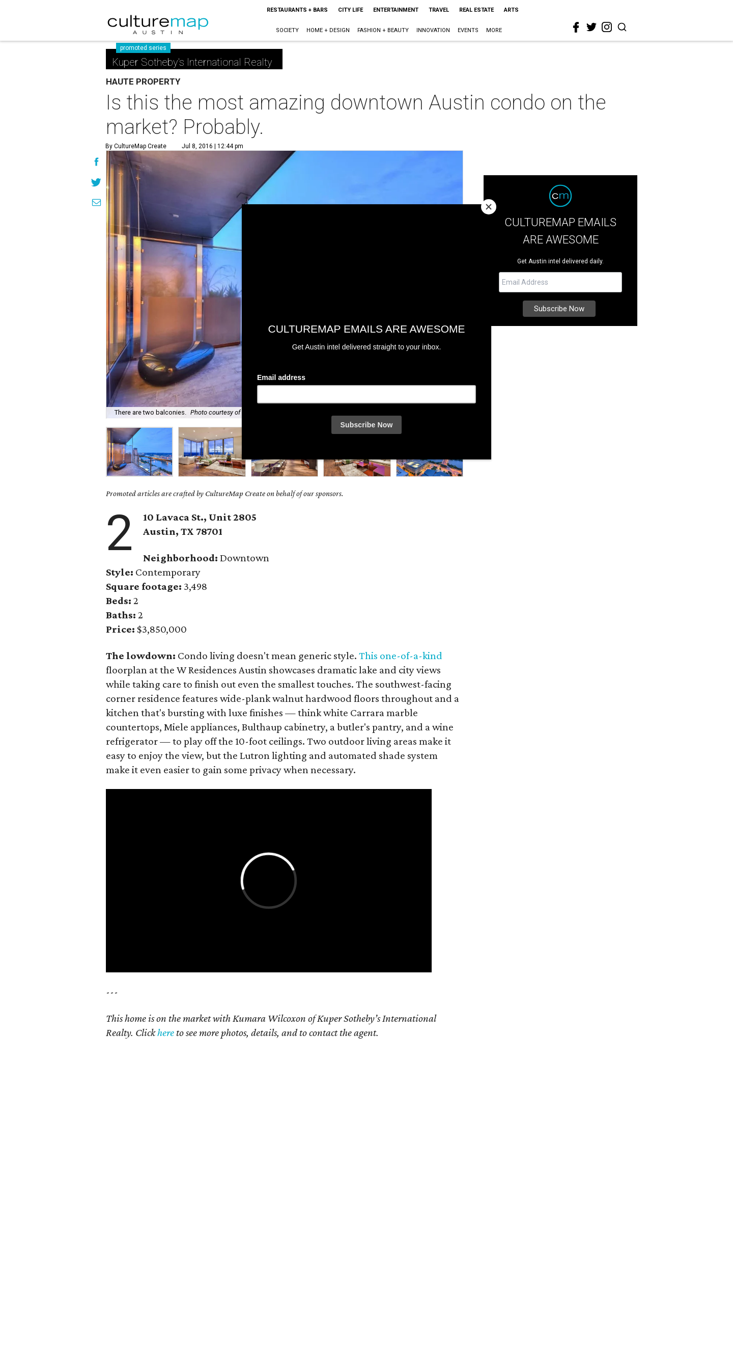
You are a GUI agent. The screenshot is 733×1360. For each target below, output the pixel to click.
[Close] (488, 206)
